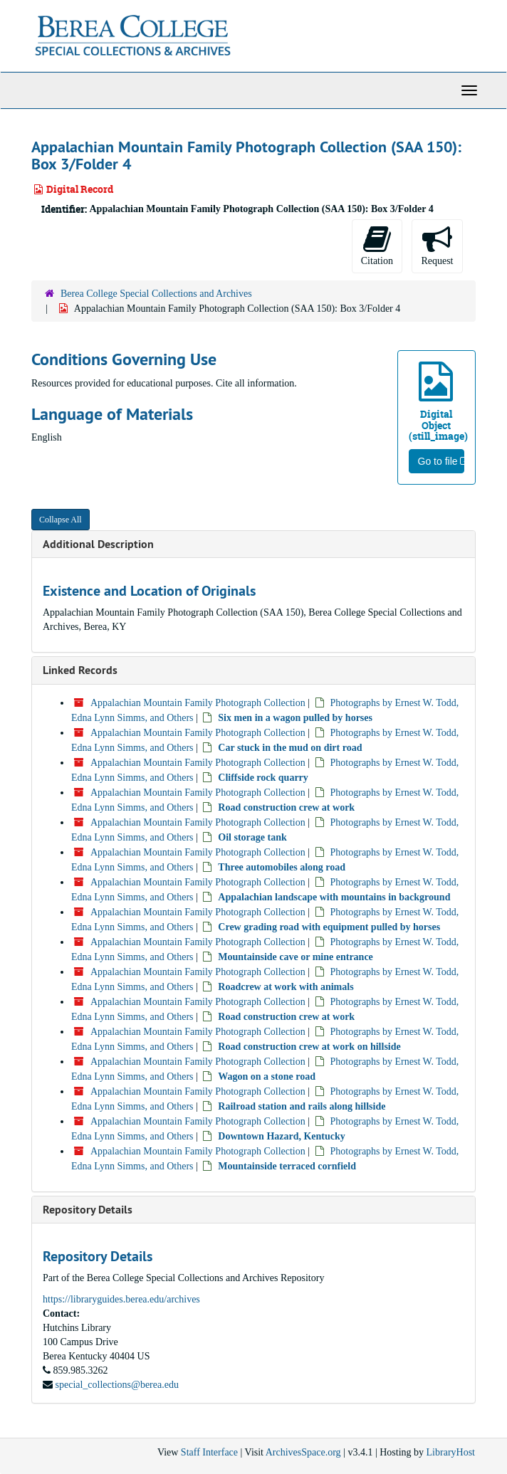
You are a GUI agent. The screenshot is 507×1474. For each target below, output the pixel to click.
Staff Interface (209, 1452)
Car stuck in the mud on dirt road (290, 747)
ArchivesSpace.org (303, 1452)
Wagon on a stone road (266, 1076)
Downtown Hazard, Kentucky (281, 1136)
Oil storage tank (252, 837)
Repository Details (87, 1209)
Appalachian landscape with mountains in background (334, 897)
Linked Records (80, 670)
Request (437, 245)
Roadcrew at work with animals (285, 986)
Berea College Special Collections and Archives (156, 293)
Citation (377, 245)
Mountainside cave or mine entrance (295, 957)
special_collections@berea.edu (117, 1384)
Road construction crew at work (286, 807)
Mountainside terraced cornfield (287, 1166)
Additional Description (98, 544)
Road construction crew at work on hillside (309, 1046)
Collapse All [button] (60, 520)
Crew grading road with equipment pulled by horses (329, 927)
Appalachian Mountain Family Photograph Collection (197, 702)
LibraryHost (451, 1452)
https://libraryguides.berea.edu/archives (121, 1299)
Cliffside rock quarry (263, 777)
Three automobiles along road (281, 867)
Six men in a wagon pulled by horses (295, 717)
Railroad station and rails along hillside (301, 1106)
